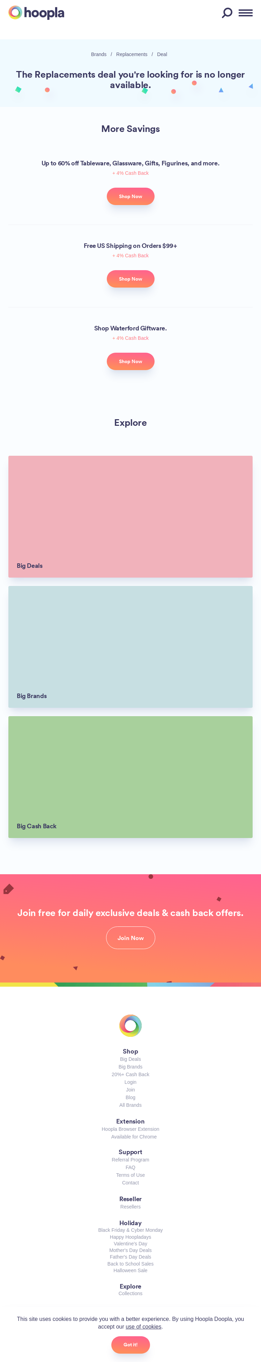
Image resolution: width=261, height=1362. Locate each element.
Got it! (131, 1344)
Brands (98, 54)
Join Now (131, 938)
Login (130, 1082)
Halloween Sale (130, 1270)
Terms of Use (130, 1175)
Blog (130, 1097)
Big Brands (130, 1067)
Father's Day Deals (130, 1257)
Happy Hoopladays (130, 1237)
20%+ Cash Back (130, 1074)
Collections (130, 1293)
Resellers (130, 1207)
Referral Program (130, 1160)
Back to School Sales (130, 1264)
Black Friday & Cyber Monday (130, 1230)
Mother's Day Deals (130, 1250)
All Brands (130, 1105)
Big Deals (130, 1059)
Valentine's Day (130, 1243)
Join (130, 1090)
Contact (130, 1182)
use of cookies (143, 1327)
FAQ (130, 1167)
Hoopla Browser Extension (130, 1129)
